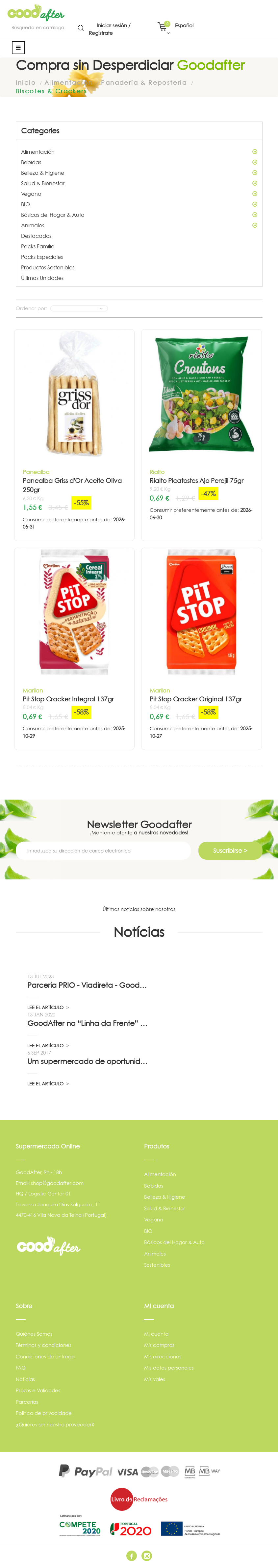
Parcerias (27, 1401)
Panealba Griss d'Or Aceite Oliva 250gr (72, 485)
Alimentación (139, 151)
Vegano (139, 193)
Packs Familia (38, 246)
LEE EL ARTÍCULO (48, 1007)
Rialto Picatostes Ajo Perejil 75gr (196, 480)
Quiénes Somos (34, 1333)
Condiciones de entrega (45, 1356)
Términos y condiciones (43, 1345)
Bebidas (139, 162)
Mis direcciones (162, 1356)
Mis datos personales (169, 1368)
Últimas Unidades (42, 277)
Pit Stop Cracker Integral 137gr (68, 699)
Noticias (25, 1379)
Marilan (33, 690)
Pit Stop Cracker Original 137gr (196, 699)
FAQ (21, 1368)
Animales (139, 225)
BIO (139, 204)
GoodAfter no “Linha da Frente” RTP (88, 1023)
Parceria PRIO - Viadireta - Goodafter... (88, 985)
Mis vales (154, 1379)
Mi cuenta (156, 1333)
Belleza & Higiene (139, 172)
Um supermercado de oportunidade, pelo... (88, 1061)
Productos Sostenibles (47, 267)
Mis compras (159, 1345)
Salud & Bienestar (139, 183)
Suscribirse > (230, 850)
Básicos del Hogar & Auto (139, 214)
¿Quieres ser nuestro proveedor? (55, 1424)
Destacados (36, 235)
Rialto (157, 471)
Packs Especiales (42, 256)
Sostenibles (157, 1264)
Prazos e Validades (38, 1390)
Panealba (36, 471)
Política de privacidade (44, 1413)
